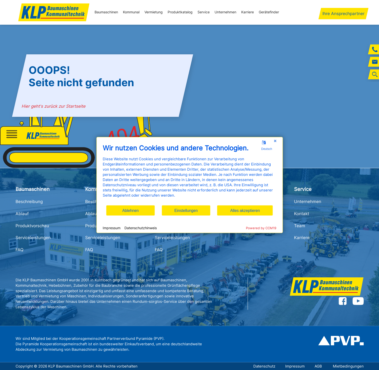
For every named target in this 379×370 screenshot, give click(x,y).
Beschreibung (29, 201)
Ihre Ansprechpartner (343, 13)
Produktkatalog (180, 12)
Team (299, 225)
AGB (319, 366)
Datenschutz (264, 366)
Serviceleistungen (33, 237)
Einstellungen (186, 210)
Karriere (247, 12)
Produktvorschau (32, 225)
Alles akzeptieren (245, 210)
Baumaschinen (106, 12)
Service (204, 12)
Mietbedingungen (348, 366)
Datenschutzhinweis (140, 228)
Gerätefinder (269, 12)
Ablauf (22, 213)
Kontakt (301, 213)
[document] (189, 174)
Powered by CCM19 (261, 228)
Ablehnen (130, 210)
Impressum (295, 366)
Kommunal (131, 12)
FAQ (19, 249)
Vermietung (153, 12)
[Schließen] (275, 141)
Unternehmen (225, 12)
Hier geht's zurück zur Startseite (53, 106)
